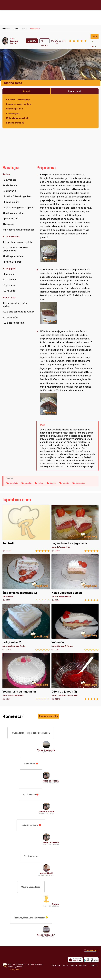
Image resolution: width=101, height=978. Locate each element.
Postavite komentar (48, 716)
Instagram (83, 965)
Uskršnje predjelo (14, 108)
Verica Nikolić (46, 873)
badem (53, 483)
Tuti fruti (26, 528)
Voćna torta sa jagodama (26, 676)
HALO (18, 969)
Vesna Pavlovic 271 (46, 935)
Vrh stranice (90, 950)
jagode (66, 483)
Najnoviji (26, 91)
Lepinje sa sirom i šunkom (18, 104)
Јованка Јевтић (14, 42)
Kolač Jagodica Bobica (75, 577)
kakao (40, 483)
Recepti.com (50, 5)
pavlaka (28, 483)
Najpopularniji (74, 91)
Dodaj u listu (94, 37)
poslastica (80, 483)
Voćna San (75, 627)
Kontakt (20, 966)
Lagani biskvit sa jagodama (75, 528)
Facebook (56, 965)
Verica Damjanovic (46, 750)
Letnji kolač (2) (26, 627)
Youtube (73, 965)
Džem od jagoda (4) (75, 676)
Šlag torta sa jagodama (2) (26, 577)
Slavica (55, 904)
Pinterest (93, 965)
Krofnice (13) (12, 113)
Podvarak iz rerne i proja (18, 99)
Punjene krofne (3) (15, 123)
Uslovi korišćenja (36, 964)
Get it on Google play (91, 959)
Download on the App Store (75, 959)
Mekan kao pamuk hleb (17, 118)
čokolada (14, 483)
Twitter (65, 965)
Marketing (12, 966)
